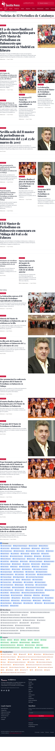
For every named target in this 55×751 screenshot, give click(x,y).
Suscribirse (41, 715)
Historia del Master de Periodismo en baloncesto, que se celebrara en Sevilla (8, 105)
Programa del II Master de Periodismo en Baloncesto (44, 192)
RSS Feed (31, 702)
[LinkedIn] (8, 690)
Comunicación (40, 8)
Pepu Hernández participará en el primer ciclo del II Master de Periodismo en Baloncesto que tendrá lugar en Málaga (8, 195)
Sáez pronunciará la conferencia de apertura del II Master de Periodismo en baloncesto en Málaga (8, 168)
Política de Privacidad (5, 712)
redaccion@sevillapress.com (15, 733)
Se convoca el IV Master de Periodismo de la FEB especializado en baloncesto (27, 101)
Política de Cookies (5, 713)
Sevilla (10, 8)
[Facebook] (1, 690)
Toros (33, 8)
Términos (47, 732)
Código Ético (4, 710)
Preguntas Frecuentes (33, 724)
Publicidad (31, 722)
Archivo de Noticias (33, 700)
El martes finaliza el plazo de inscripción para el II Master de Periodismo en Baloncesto (27, 183)
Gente (22, 8)
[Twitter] (4, 690)
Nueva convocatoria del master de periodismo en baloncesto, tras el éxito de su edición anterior (27, 266)
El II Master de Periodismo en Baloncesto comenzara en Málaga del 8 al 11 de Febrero (8, 263)
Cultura (47, 8)
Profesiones (31, 698)
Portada (30, 682)
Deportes (28, 8)
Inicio (1, 11)
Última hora (5, 8)
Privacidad (37, 732)
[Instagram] (6, 690)
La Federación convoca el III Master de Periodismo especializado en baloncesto (46, 91)
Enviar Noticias (32, 726)
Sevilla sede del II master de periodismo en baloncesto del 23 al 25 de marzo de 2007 (12, 343)
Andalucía (16, 8)
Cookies (42, 732)
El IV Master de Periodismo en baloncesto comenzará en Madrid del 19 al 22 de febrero (8, 76)
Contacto (3, 719)
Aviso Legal (3, 717)
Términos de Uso (4, 715)
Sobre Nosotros (4, 708)
